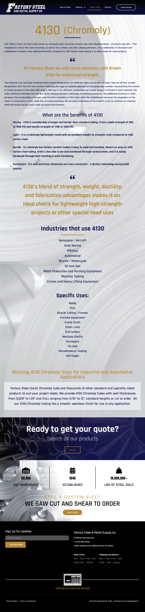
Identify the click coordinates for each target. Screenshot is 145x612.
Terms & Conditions (28, 601)
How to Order (65, 7)
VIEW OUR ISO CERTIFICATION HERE (73, 588)
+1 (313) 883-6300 (82, 541)
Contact (108, 7)
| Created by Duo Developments (126, 601)
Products (80, 7)
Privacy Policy (11, 601)
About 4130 (95, 7)
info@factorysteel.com (84, 537)
